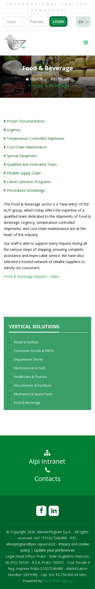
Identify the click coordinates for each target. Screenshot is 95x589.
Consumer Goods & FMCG (34, 350)
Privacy (64, 544)
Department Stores (28, 359)
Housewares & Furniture (32, 385)
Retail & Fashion (26, 342)
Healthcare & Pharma (30, 376)
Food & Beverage (50, 85)
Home (34, 79)
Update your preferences (54, 550)
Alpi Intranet (47, 457)
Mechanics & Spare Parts (33, 394)
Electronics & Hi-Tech (30, 368)
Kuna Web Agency (58, 580)
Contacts (47, 475)
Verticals (60, 79)
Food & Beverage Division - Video (31, 276)
